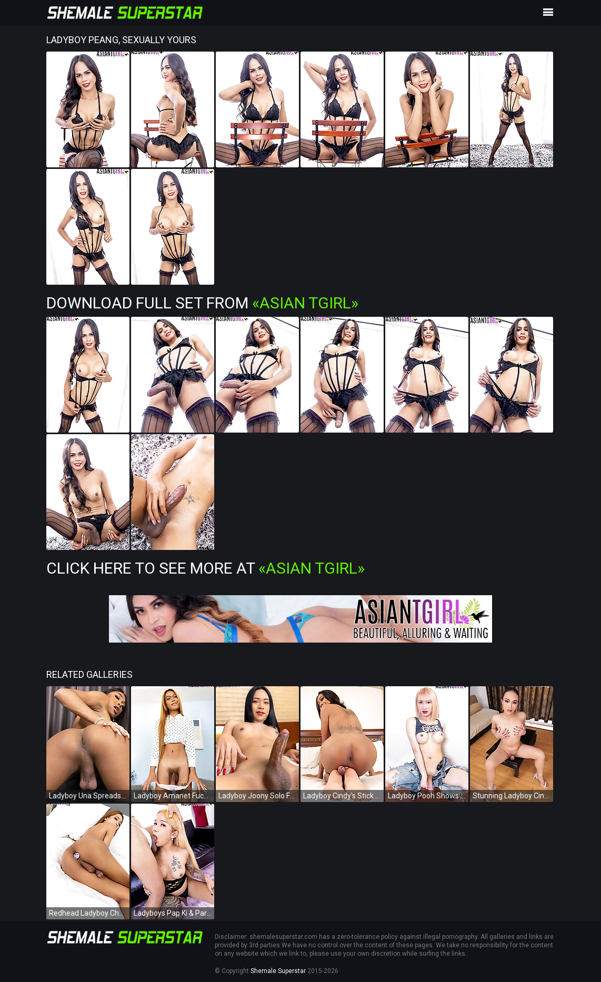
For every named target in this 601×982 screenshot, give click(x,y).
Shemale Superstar (278, 971)
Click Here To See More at (205, 568)
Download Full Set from (202, 303)
